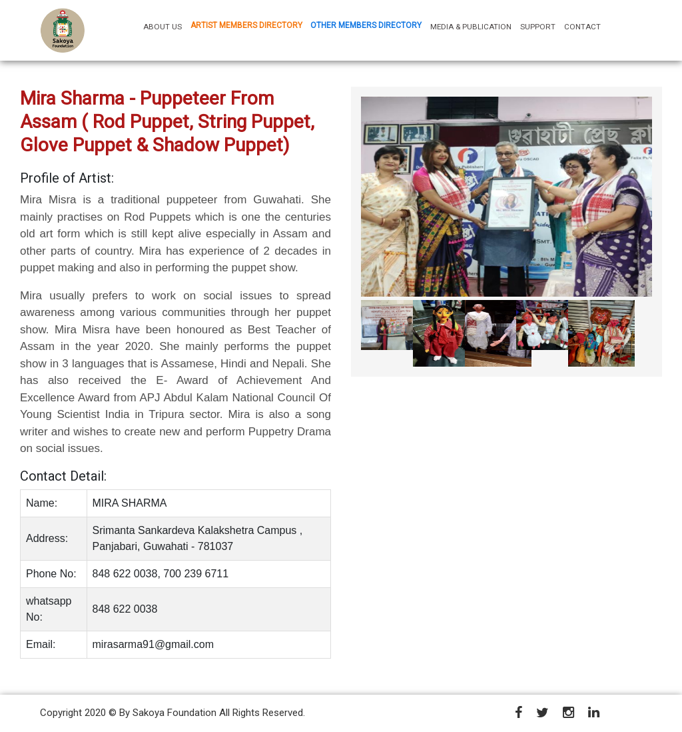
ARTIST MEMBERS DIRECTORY (246, 25)
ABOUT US (164, 26)
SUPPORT (537, 26)
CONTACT (582, 26)
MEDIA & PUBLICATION (471, 26)
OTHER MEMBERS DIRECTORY (366, 25)
